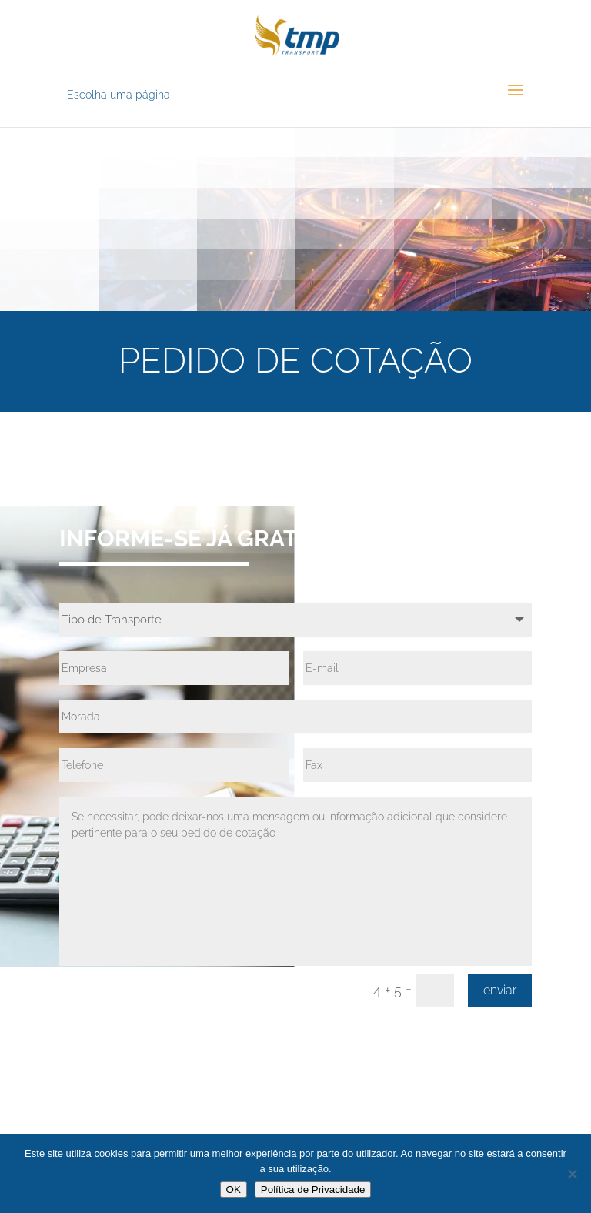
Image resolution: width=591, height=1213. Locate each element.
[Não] (571, 1173)
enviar (499, 990)
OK (233, 1189)
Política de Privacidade (313, 1189)
